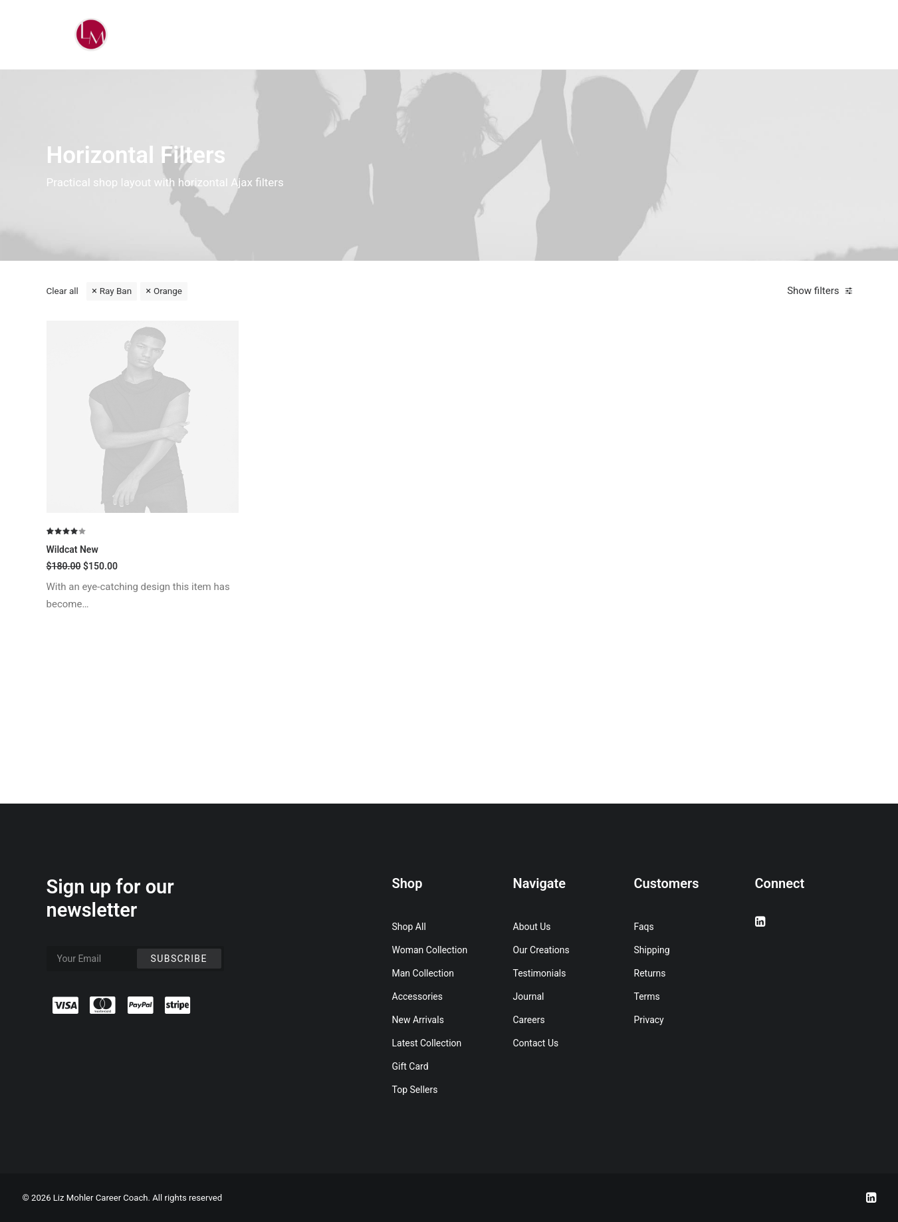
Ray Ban (116, 290)
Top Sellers (415, 1089)
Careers (529, 1019)
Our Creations (541, 950)
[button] (143, 536)
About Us (532, 926)
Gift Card (410, 1066)
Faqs (644, 926)
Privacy (649, 1019)
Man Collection (423, 973)
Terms (647, 996)
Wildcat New (72, 668)
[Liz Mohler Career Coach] (91, 34)
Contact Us (536, 1043)
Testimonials (539, 973)
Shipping (652, 950)
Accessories (417, 996)
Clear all (62, 290)
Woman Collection (430, 950)
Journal (528, 996)
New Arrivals (418, 1019)
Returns (650, 973)
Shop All (409, 926)
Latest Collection (427, 1043)
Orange (168, 290)
